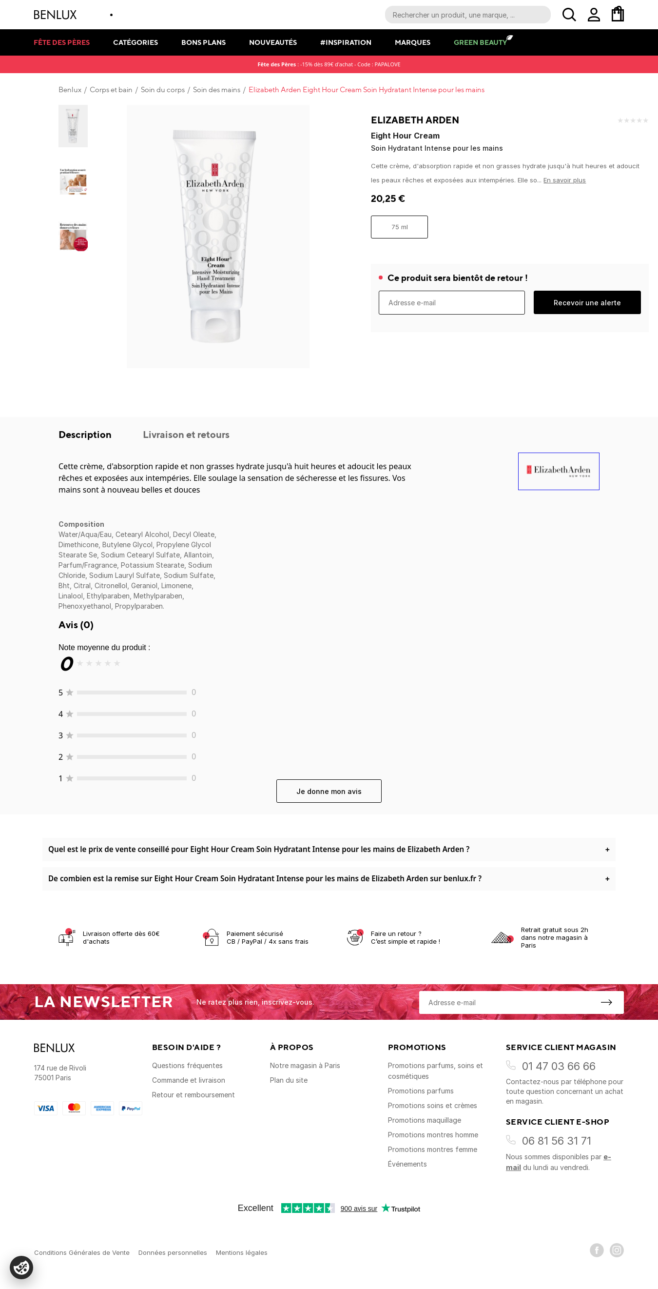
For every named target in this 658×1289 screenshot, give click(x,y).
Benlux (69, 89)
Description (86, 434)
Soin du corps (163, 89)
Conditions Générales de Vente (82, 1252)
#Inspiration (345, 42)
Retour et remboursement (193, 1095)
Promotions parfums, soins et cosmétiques (435, 1070)
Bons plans (203, 42)
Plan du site (289, 1080)
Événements (407, 1164)
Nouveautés (273, 42)
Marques (412, 42)
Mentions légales (242, 1252)
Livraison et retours (186, 434)
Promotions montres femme (432, 1149)
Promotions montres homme (433, 1134)
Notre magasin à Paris (305, 1065)
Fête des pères (62, 42)
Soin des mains (216, 89)
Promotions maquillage (424, 1120)
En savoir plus (564, 180)
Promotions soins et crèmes (432, 1105)
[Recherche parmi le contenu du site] (468, 14)
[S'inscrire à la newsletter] (606, 1002)
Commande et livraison (188, 1080)
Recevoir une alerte (587, 302)
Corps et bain (111, 89)
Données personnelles (172, 1252)
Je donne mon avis (329, 791)
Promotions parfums (421, 1091)
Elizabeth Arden (415, 120)
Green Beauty (480, 42)
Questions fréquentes (187, 1065)
